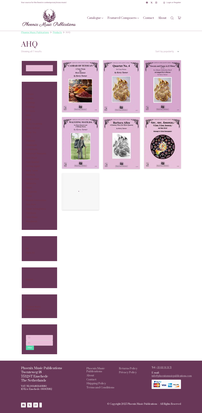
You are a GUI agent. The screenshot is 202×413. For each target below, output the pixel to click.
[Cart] (179, 18)
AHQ (28, 115)
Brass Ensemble (34, 124)
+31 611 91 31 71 (164, 367)
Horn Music (31, 158)
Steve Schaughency (36, 209)
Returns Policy (128, 368)
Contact (91, 379)
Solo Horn (31, 204)
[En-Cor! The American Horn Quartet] (80, 191)
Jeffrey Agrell (33, 166)
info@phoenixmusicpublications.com (172, 375)
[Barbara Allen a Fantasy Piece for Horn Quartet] (121, 143)
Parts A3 (30, 253)
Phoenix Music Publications (95, 370)
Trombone (31, 213)
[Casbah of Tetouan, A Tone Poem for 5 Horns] (80, 86)
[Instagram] (156, 3)
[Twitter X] (151, 3)
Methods (30, 175)
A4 (27, 248)
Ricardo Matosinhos (36, 200)
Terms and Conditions (100, 387)
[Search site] (172, 18)
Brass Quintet (33, 128)
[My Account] (172, 3)
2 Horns (30, 94)
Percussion (31, 192)
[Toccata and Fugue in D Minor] (162, 86)
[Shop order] (168, 51)
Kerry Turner (32, 171)
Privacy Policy (128, 372)
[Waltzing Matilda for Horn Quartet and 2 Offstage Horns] (80, 143)
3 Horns (30, 98)
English (29, 280)
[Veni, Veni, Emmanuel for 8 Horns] (162, 143)
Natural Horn (32, 179)
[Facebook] (147, 3)
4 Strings (30, 103)
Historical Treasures (36, 153)
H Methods (31, 149)
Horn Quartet (32, 162)
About (90, 375)
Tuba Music (32, 217)
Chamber (30, 141)
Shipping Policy (96, 383)
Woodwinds (31, 221)
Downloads (31, 145)
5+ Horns (30, 111)
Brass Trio (31, 132)
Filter (30, 348)
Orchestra (31, 183)
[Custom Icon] (40, 405)
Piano (29, 196)
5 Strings (30, 107)
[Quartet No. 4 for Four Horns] (121, 86)
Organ (29, 187)
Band (28, 120)
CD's (28, 137)
